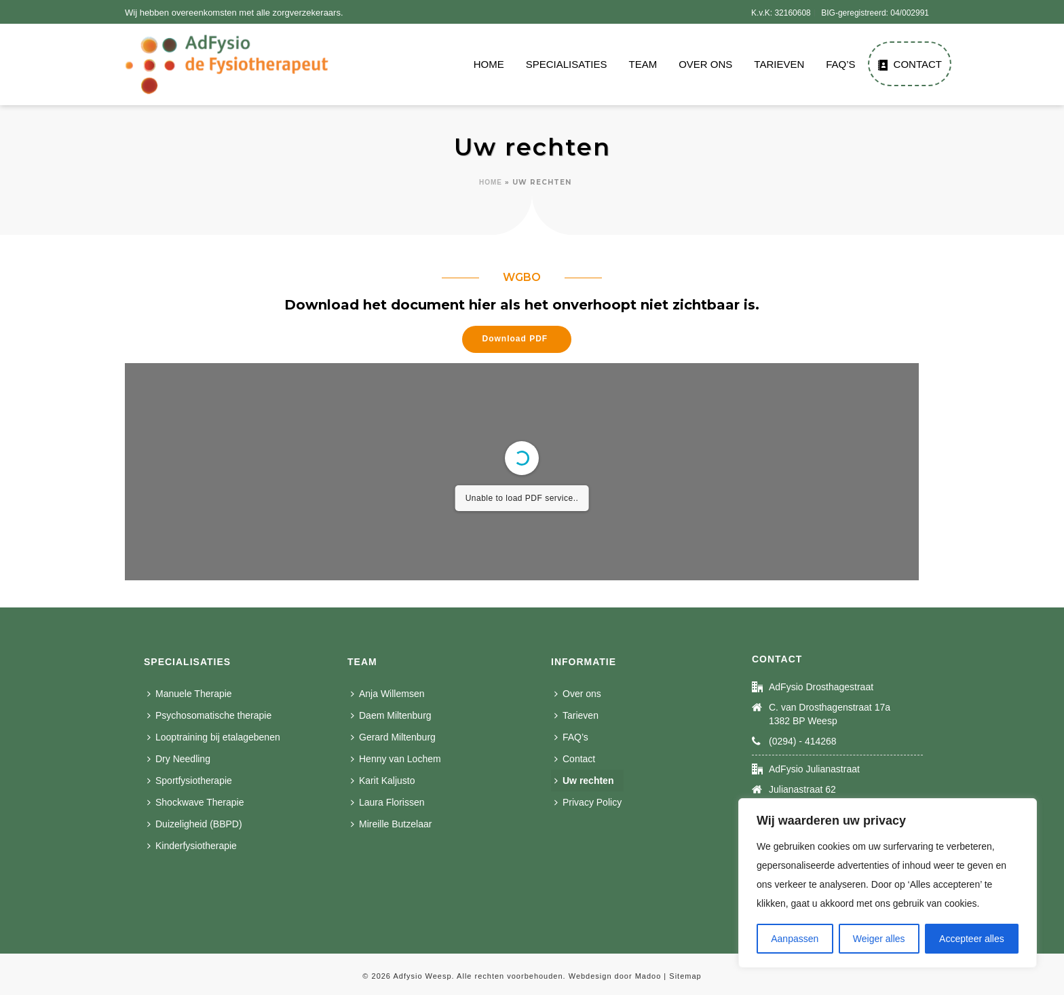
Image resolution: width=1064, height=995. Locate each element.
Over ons (705, 64)
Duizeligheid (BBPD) (194, 824)
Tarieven (779, 64)
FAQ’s (840, 64)
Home (489, 64)
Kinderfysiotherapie (192, 845)
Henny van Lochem (396, 758)
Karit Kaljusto (383, 780)
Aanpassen (794, 938)
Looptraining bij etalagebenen (213, 737)
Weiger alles (879, 938)
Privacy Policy (588, 802)
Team (642, 64)
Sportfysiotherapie (189, 780)
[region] (887, 883)
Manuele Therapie (189, 693)
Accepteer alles (971, 938)
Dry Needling (178, 758)
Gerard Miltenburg (393, 737)
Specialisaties (566, 64)
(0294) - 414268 (803, 741)
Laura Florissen (388, 802)
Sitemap (685, 976)
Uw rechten (583, 780)
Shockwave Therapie (195, 802)
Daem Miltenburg (391, 715)
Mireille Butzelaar (391, 824)
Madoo (648, 976)
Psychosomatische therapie (209, 715)
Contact (909, 64)
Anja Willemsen (387, 693)
